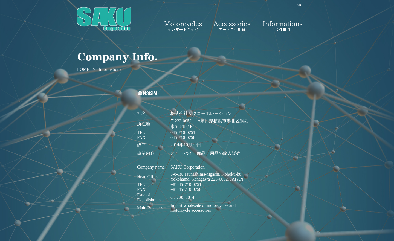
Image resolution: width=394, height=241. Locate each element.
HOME (83, 69)
